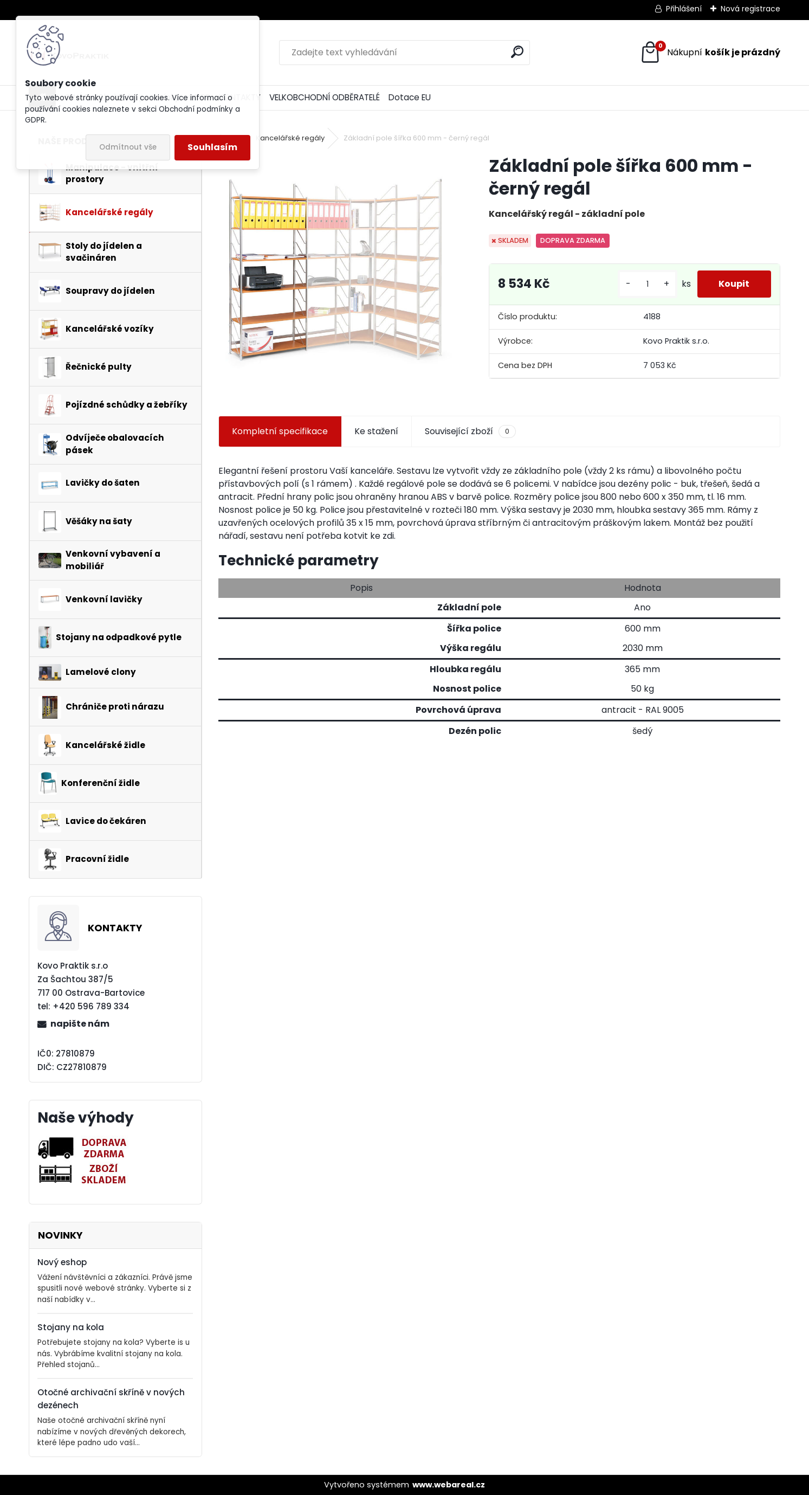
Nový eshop (62, 1262)
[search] (517, 52)
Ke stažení (376, 431)
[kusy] (647, 284)
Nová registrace (750, 8)
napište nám (79, 1023)
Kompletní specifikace (280, 431)
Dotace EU (410, 97)
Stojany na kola (70, 1327)
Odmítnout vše (128, 147)
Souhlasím (212, 147)
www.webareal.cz (448, 1484)
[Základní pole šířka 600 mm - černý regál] (336, 272)
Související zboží (470, 431)
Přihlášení (684, 8)
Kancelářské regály (290, 138)
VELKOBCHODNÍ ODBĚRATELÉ (324, 97)
